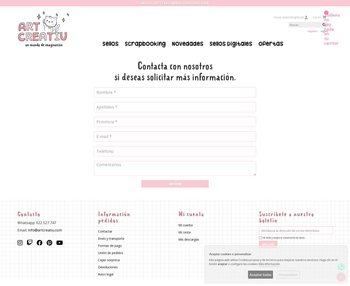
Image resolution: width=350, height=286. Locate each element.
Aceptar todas (260, 274)
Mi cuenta (185, 225)
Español (312, 31)
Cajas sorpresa (108, 260)
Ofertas (270, 44)
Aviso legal (105, 274)
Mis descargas (188, 239)
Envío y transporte (111, 238)
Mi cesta (184, 232)
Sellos (110, 44)
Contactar (105, 231)
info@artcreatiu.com (45, 230)
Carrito (319, 17)
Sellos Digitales (231, 44)
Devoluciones (107, 267)
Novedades (187, 44)
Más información (269, 264)
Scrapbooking (145, 44)
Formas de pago (110, 246)
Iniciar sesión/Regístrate (291, 17)
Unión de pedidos (110, 253)
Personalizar (288, 274)
